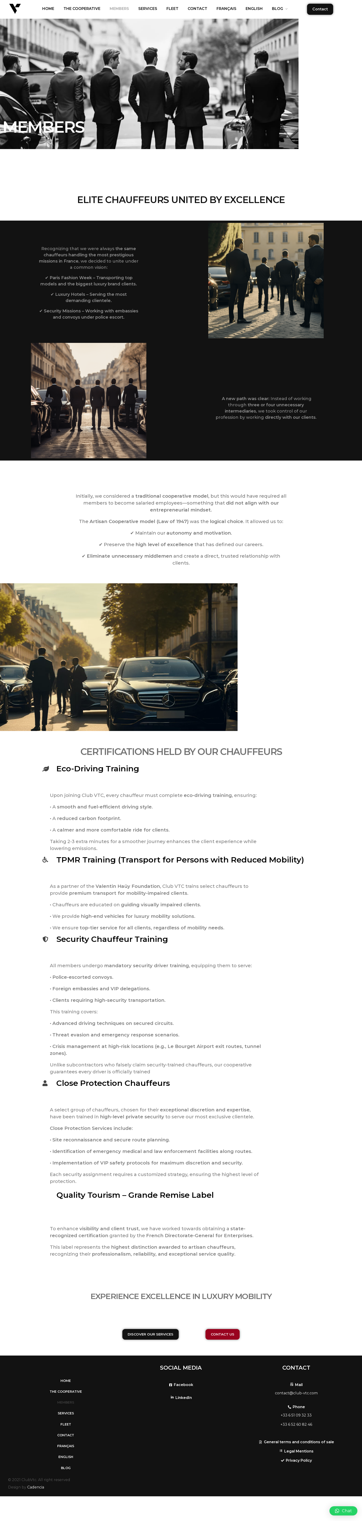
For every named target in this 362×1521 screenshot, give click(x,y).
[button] (343, 1510)
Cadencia (35, 1512)
